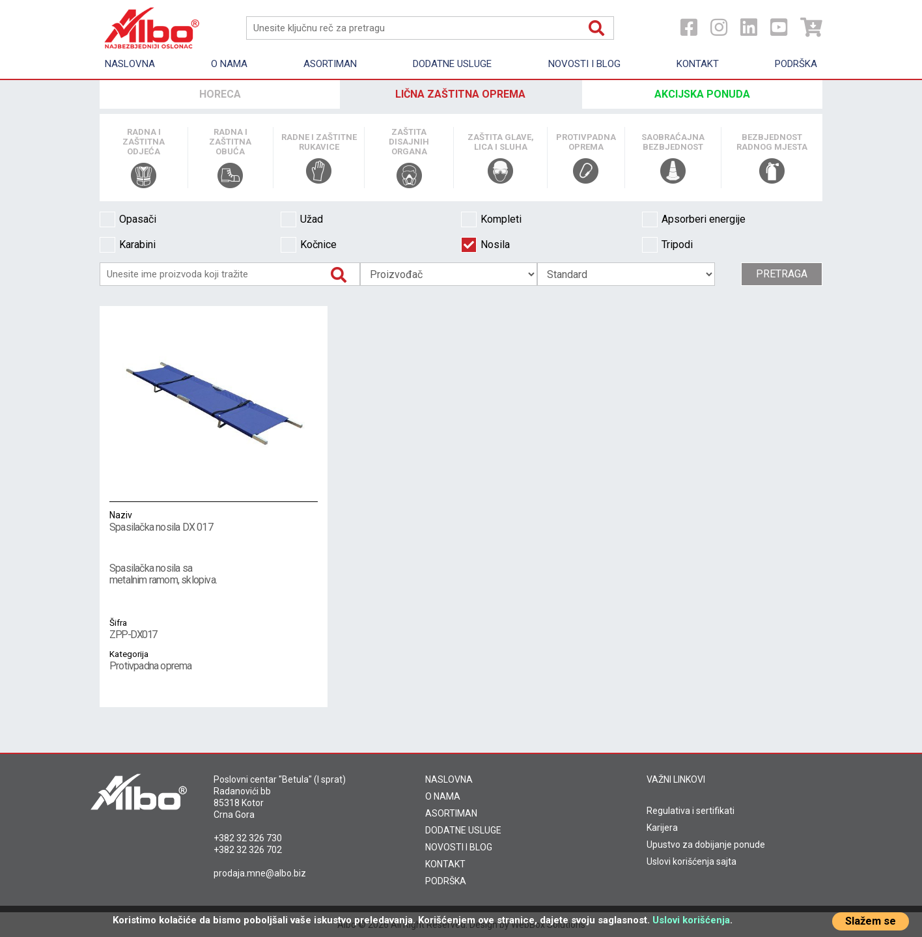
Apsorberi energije (694, 219)
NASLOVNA (449, 779)
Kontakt (698, 64)
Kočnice (309, 245)
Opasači (128, 219)
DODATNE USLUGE (463, 830)
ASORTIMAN (451, 813)
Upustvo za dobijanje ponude (706, 844)
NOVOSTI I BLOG (458, 847)
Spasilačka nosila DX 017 (213, 521)
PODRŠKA (445, 881)
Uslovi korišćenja (691, 920)
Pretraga (781, 274)
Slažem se (870, 921)
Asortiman (330, 64)
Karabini (128, 245)
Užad (302, 219)
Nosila (485, 245)
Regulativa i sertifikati (690, 810)
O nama (229, 64)
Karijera (662, 827)
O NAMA (442, 796)
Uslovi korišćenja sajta (691, 861)
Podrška (796, 64)
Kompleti (491, 219)
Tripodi (667, 245)
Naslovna (130, 64)
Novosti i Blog (584, 64)
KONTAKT (445, 864)
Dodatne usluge (452, 64)
